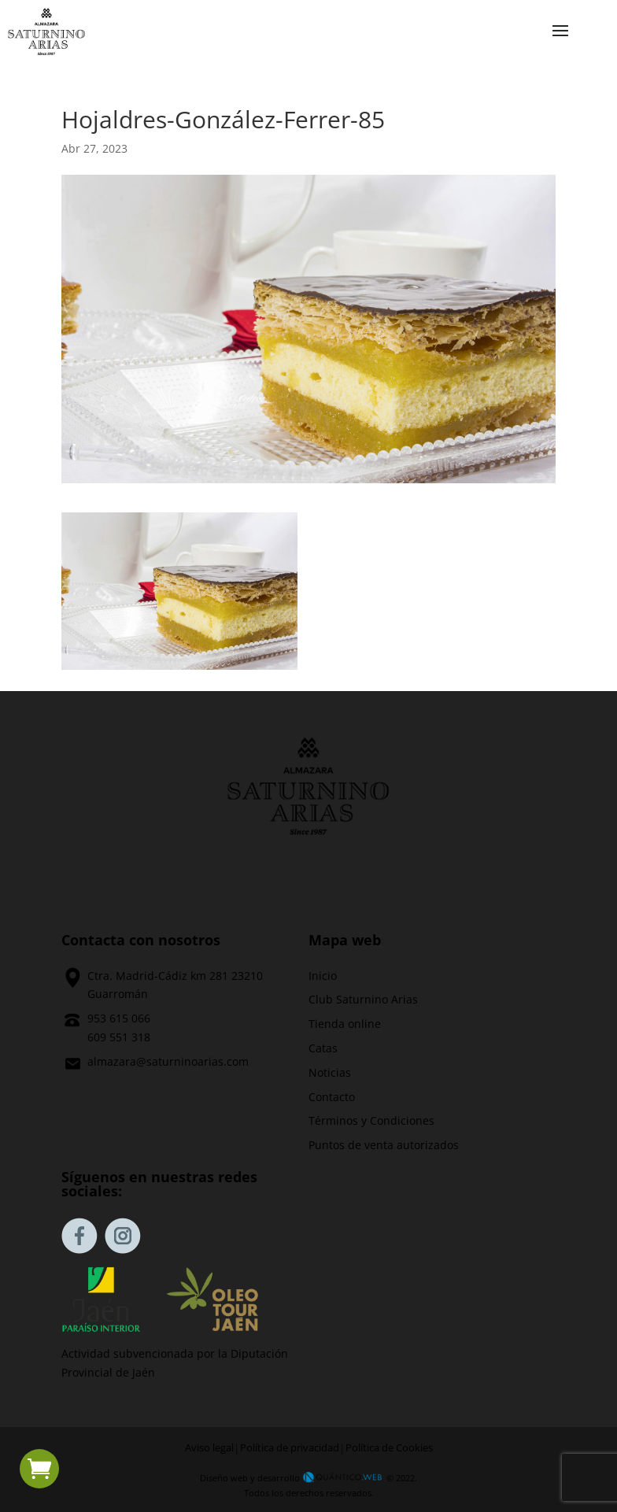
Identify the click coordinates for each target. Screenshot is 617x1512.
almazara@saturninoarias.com (168, 1061)
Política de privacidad (289, 1448)
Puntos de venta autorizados (383, 1144)
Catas (323, 1048)
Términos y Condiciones (371, 1120)
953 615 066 (118, 1018)
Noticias (329, 1072)
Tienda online (344, 1023)
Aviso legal (209, 1448)
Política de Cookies (389, 1448)
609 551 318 (118, 1037)
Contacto (331, 1096)
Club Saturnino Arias (363, 999)
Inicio (322, 975)
